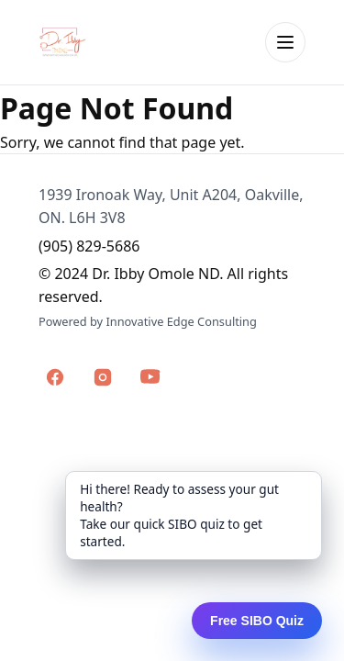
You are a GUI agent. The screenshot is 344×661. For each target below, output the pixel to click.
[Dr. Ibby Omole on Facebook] (55, 377)
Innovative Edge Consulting (180, 321)
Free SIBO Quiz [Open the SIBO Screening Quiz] (257, 620)
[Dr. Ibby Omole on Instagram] (102, 377)
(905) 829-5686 (89, 246)
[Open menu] (285, 42)
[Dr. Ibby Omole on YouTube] (150, 377)
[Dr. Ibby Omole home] (63, 42)
